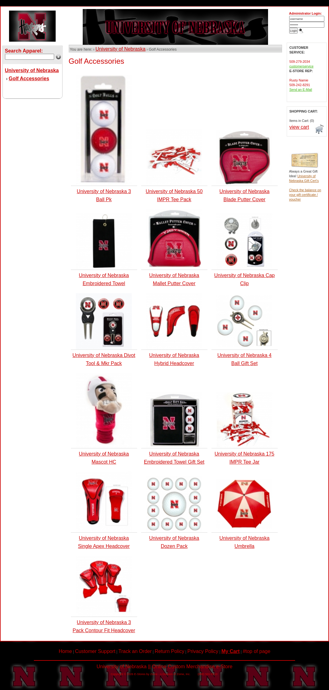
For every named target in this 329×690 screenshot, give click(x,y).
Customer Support (95, 651)
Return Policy (169, 651)
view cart (299, 127)
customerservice (302, 66)
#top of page (256, 651)
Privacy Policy (203, 651)
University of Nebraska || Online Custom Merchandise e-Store (165, 666)
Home (65, 651)
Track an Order (135, 651)
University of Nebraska (120, 49)
